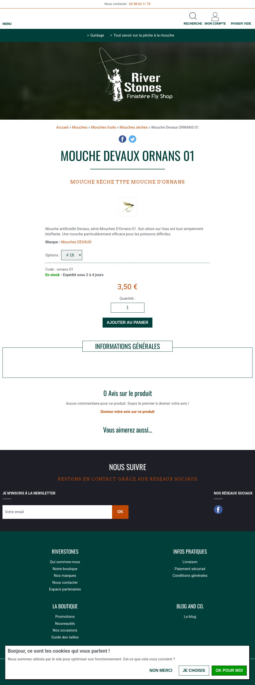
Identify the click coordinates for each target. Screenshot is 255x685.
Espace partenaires (65, 589)
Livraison (190, 562)
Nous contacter (65, 582)
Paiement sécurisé (190, 569)
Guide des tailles (65, 637)
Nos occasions (65, 630)
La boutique (65, 606)
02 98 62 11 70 (139, 4)
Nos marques (65, 575)
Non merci (160, 670)
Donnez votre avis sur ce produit (128, 411)
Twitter (132, 139)
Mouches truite (103, 127)
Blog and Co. (190, 606)
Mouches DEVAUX (76, 242)
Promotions (65, 616)
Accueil (62, 127)
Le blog (190, 616)
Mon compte (215, 23)
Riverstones (65, 551)
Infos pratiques (190, 551)
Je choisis (194, 670)
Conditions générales (190, 575)
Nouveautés (65, 623)
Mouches (79, 127)
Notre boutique (65, 569)
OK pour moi (229, 670)
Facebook (122, 139)
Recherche (193, 23)
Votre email (14, 512)
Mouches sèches (134, 127)
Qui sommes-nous (65, 562)
